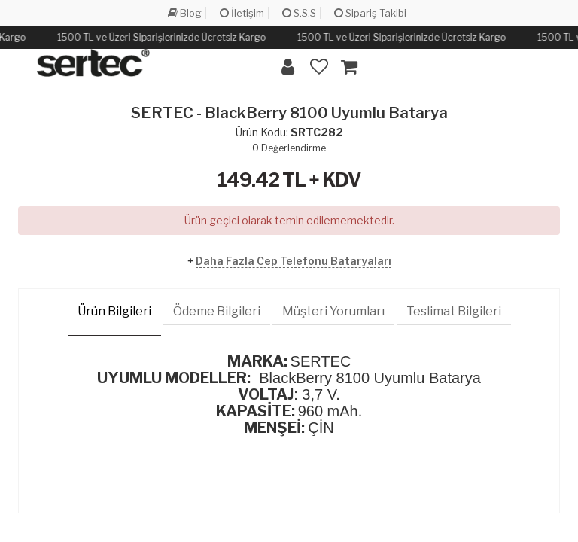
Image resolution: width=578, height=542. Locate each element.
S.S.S (299, 13)
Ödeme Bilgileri (216, 311)
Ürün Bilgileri (114, 311)
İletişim (242, 13)
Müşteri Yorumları (333, 311)
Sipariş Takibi (370, 13)
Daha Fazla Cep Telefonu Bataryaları (293, 260)
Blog (185, 13)
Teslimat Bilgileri (453, 311)
